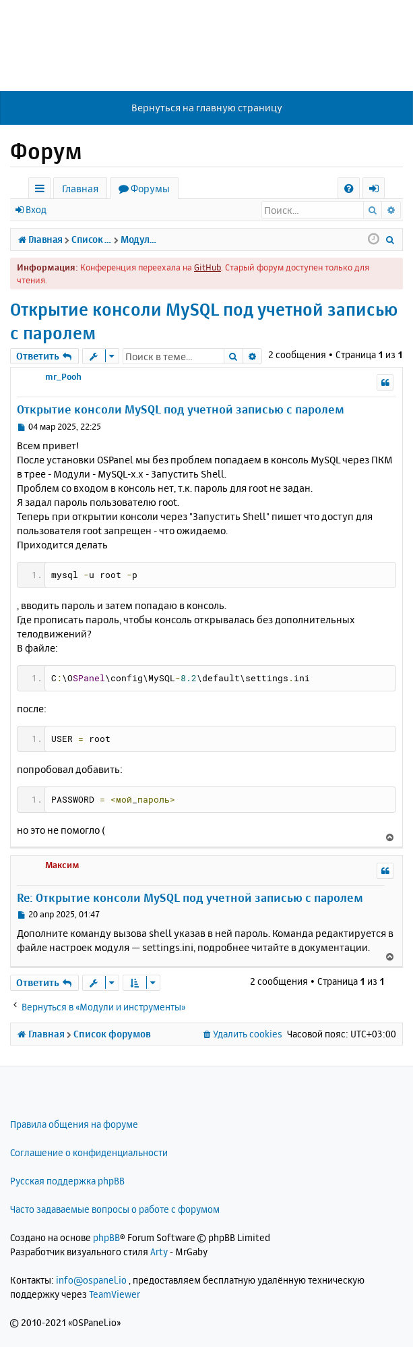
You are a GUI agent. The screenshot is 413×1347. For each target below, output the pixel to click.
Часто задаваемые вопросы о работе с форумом (115, 1209)
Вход (36, 209)
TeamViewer (114, 1294)
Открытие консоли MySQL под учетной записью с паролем (204, 321)
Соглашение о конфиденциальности (89, 1152)
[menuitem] (348, 188)
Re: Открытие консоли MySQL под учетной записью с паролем (190, 897)
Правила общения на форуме (74, 1124)
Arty (159, 1251)
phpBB (106, 1237)
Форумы (150, 188)
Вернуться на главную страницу (206, 107)
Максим (62, 864)
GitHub (207, 267)
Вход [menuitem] (378, 190)
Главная (80, 188)
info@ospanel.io (91, 1280)
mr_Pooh (63, 376)
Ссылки (42, 190)
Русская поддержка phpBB (67, 1180)
